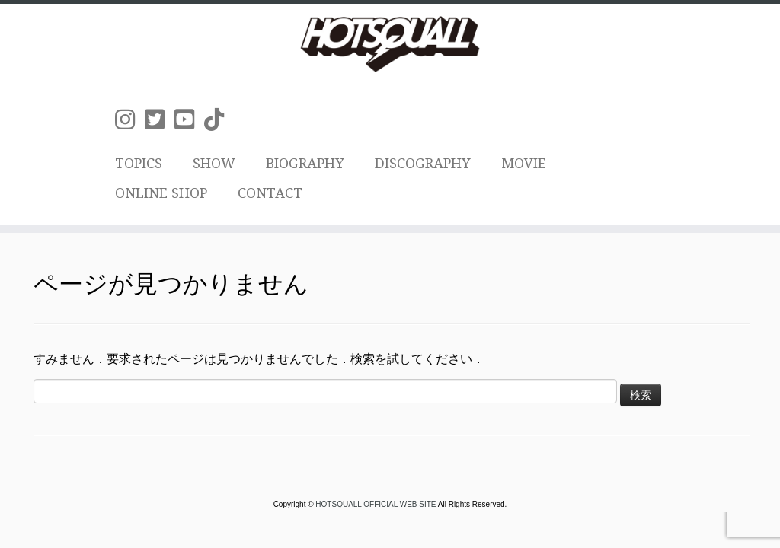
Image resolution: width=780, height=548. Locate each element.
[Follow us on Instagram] (130, 119)
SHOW (214, 163)
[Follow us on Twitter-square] (159, 119)
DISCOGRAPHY (423, 163)
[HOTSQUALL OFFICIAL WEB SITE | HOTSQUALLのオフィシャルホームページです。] (390, 44)
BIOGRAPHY (305, 163)
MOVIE (523, 163)
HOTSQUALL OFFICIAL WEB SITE (376, 504)
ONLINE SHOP (161, 193)
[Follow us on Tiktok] (219, 119)
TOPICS (138, 163)
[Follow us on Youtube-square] (189, 119)
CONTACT (270, 193)
